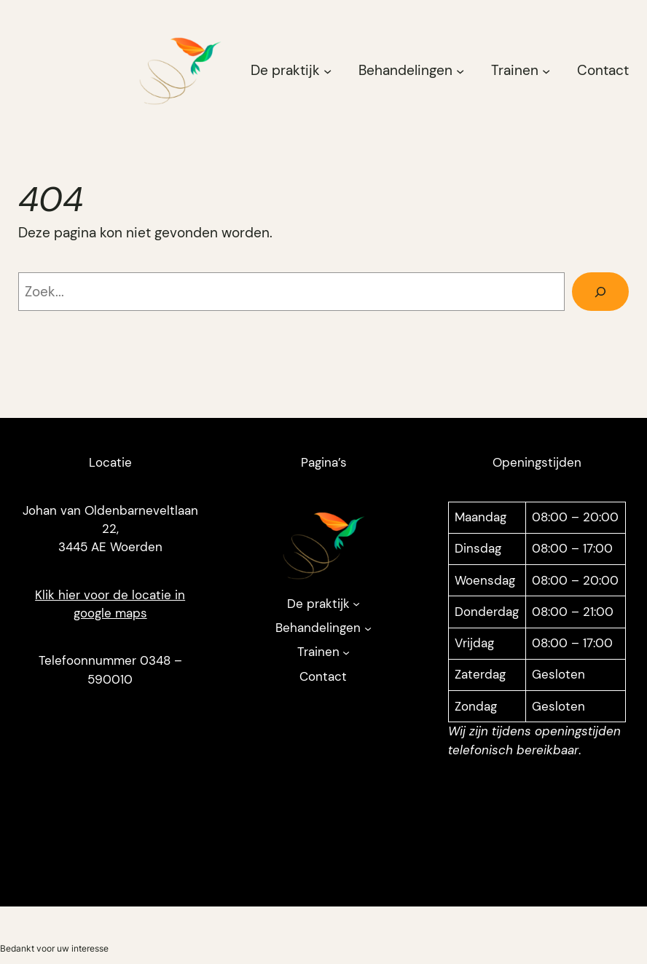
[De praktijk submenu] (328, 70)
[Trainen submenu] (546, 70)
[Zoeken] (600, 291)
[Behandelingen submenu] (460, 70)
